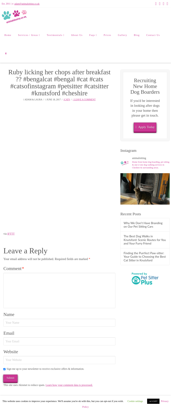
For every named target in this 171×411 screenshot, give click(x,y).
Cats (66, 99)
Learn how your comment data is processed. (69, 385)
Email (8, 333)
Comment (13, 268)
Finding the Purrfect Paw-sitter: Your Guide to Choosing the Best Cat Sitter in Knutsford (145, 256)
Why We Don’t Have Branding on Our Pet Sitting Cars (143, 224)
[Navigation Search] (6, 53)
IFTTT (11, 233)
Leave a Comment (84, 99)
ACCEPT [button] (153, 401)
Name (8, 314)
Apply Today (145, 127)
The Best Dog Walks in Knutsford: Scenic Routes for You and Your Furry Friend (145, 239)
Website (10, 351)
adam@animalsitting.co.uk (27, 4)
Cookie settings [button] (135, 401)
